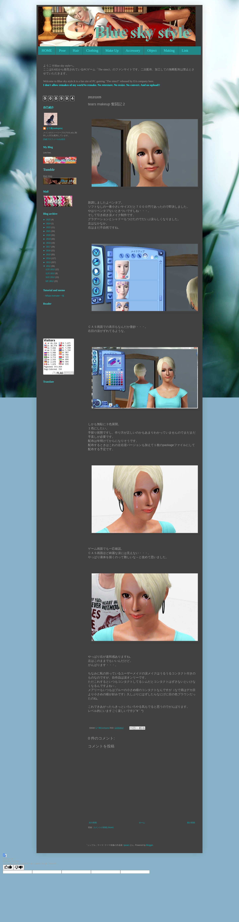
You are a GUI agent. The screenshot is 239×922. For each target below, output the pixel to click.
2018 (48, 243)
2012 (48, 266)
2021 (48, 231)
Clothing (92, 51)
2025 (48, 219)
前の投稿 (191, 822)
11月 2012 (50, 273)
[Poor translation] (18, 867)
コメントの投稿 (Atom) (103, 827)
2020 (48, 235)
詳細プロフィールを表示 (54, 139)
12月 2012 (50, 269)
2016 (48, 250)
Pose (62, 51)
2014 (48, 258)
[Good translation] (8, 867)
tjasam (126, 845)
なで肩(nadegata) (54, 128)
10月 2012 (50, 277)
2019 (48, 239)
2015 (48, 254)
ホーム (142, 822)
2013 (48, 262)
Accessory (133, 51)
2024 (48, 223)
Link (185, 51)
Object (152, 51)
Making (169, 51)
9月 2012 (49, 281)
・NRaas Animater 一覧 (53, 296)
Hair (76, 51)
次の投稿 (93, 822)
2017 (48, 247)
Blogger (149, 845)
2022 (48, 227)
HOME (47, 51)
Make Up (112, 51)
